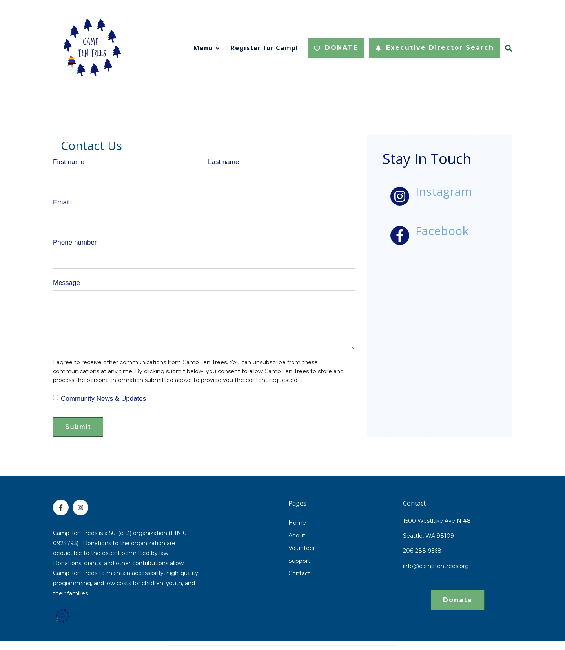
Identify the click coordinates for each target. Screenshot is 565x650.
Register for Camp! (264, 48)
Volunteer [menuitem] (301, 547)
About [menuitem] (296, 535)
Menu (203, 48)
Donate (457, 600)
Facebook (442, 231)
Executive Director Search (434, 48)
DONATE (336, 48)
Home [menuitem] (297, 522)
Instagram (444, 191)
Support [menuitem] (299, 560)
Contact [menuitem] (299, 573)
